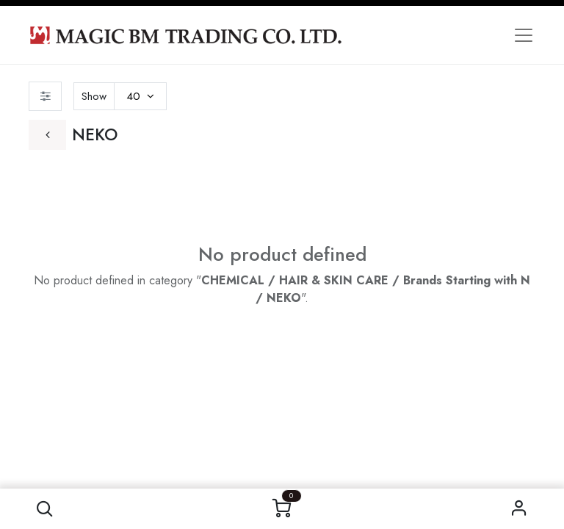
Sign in (519, 508)
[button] (44, 508)
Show (94, 96)
